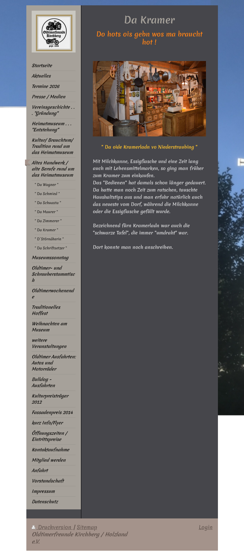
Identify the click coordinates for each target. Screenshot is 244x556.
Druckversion (52, 527)
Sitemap (87, 527)
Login (206, 527)
